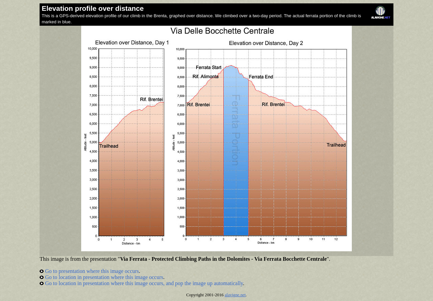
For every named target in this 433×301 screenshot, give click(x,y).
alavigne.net (235, 295)
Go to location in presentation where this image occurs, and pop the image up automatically (141, 283)
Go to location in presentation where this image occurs (101, 277)
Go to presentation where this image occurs (89, 271)
